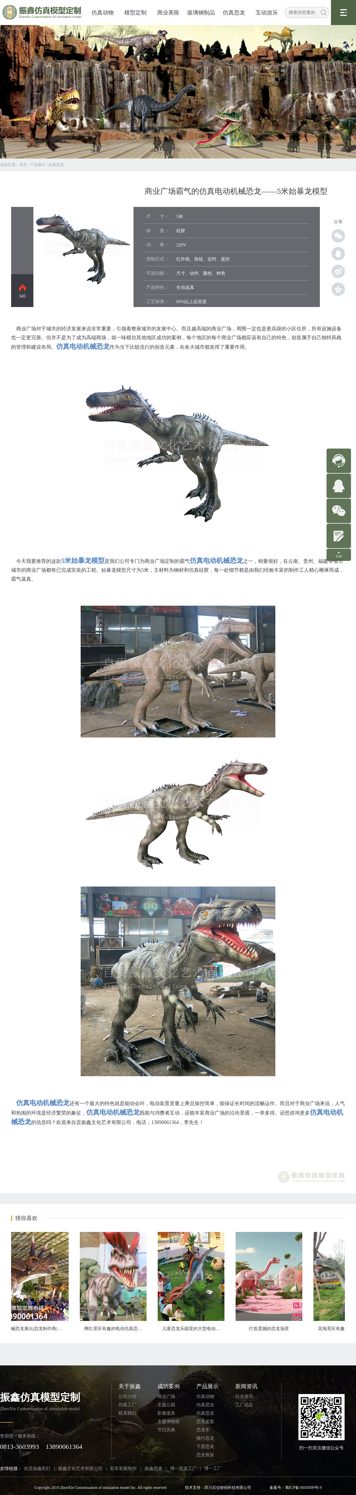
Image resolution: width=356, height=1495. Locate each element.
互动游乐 (267, 12)
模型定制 (135, 12)
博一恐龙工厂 (183, 1468)
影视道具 (166, 1413)
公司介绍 (127, 1396)
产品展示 (38, 165)
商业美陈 (168, 12)
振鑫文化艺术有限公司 (80, 1468)
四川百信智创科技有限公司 (227, 1488)
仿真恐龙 (234, 12)
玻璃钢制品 (201, 12)
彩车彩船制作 (123, 1468)
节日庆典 (166, 1429)
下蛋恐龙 (205, 1446)
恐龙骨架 (205, 1454)
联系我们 (127, 1413)
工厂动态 (244, 1404)
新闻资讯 (246, 1386)
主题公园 (166, 1404)
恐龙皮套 (205, 1421)
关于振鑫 (129, 1386)
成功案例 (168, 1386)
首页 (23, 165)
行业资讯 (244, 1396)
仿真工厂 (127, 1404)
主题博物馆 (168, 1421)
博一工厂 (213, 1468)
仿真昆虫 (205, 1404)
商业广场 (166, 1396)
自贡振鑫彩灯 (37, 1468)
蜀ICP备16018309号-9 (303, 1488)
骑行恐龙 (205, 1438)
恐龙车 (203, 1429)
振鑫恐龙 (153, 1468)
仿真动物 (103, 12)
